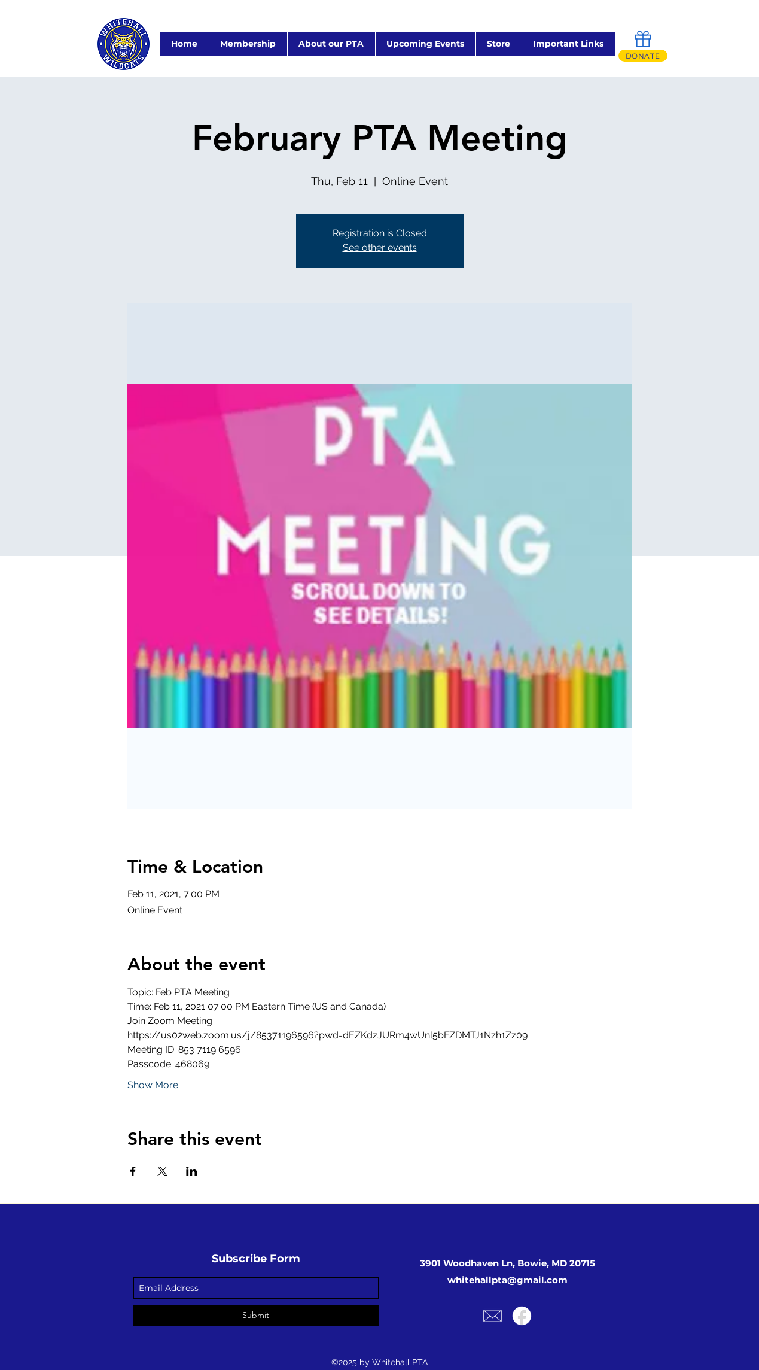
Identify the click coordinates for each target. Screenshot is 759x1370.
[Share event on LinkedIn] (191, 1171)
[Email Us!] (492, 1316)
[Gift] (643, 39)
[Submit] (256, 1315)
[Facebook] (522, 1316)
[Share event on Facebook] (133, 1171)
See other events (380, 247)
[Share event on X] (162, 1171)
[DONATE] (642, 56)
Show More (152, 1084)
